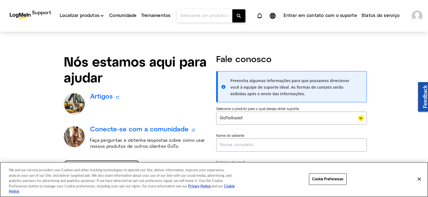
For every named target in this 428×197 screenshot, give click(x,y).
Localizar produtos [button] (79, 16)
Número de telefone (231, 154)
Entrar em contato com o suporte (320, 16)
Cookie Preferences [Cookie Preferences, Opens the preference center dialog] (327, 179)
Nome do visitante (230, 100)
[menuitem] (30, 16)
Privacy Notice (199, 186)
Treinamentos (156, 16)
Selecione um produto (99, 135)
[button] (259, 16)
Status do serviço (380, 16)
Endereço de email (230, 127)
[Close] (419, 179)
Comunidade (122, 16)
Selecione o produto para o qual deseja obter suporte (257, 73)
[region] (214, 179)
